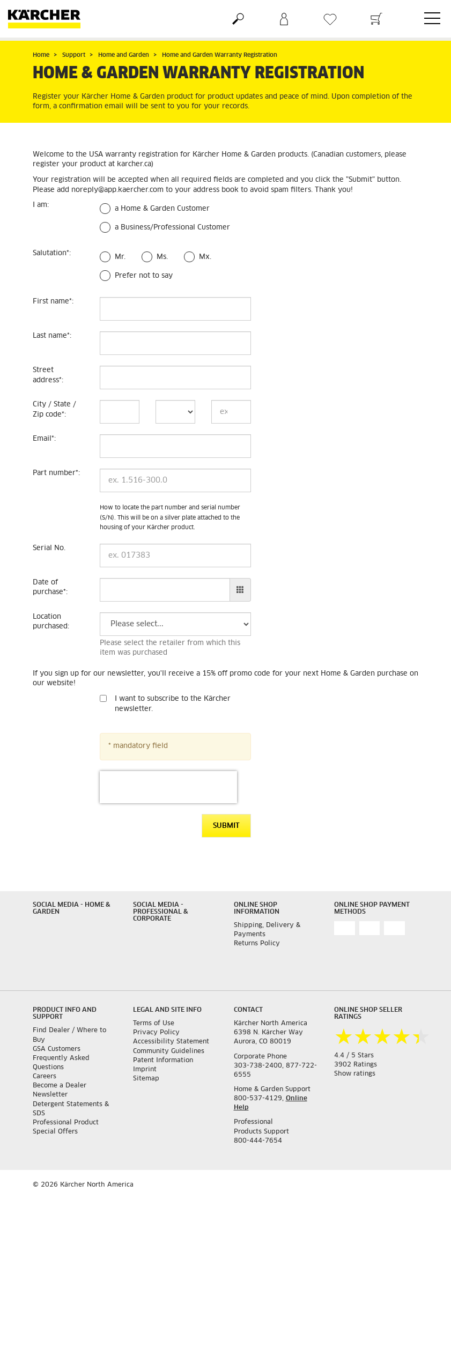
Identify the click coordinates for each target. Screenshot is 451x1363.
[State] (175, 412)
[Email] (176, 446)
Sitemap (146, 1079)
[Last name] (176, 343)
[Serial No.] (176, 555)
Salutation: (52, 253)
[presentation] (168, 787)
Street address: (48, 375)
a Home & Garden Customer (162, 208)
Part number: (56, 473)
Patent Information (163, 1060)
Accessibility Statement (171, 1042)
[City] (119, 412)
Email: (44, 438)
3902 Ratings (355, 1065)
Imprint (145, 1069)
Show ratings (354, 1074)
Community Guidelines (168, 1051)
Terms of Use (153, 1023)
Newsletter (50, 1095)
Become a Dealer (59, 1086)
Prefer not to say (144, 275)
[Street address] (176, 377)
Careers (44, 1076)
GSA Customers (56, 1049)
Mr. (120, 257)
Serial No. (49, 548)
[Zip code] (231, 412)
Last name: (52, 335)
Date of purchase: (50, 587)
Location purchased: (51, 622)
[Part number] (176, 480)
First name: (53, 301)
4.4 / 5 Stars (354, 1056)
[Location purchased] (176, 624)
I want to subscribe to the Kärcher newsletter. (173, 704)
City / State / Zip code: (54, 409)
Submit (226, 826)
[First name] (176, 309)
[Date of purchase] (165, 590)
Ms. (162, 257)
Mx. (205, 257)
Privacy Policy (156, 1032)
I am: (41, 205)
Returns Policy (257, 943)
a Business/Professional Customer (172, 227)
